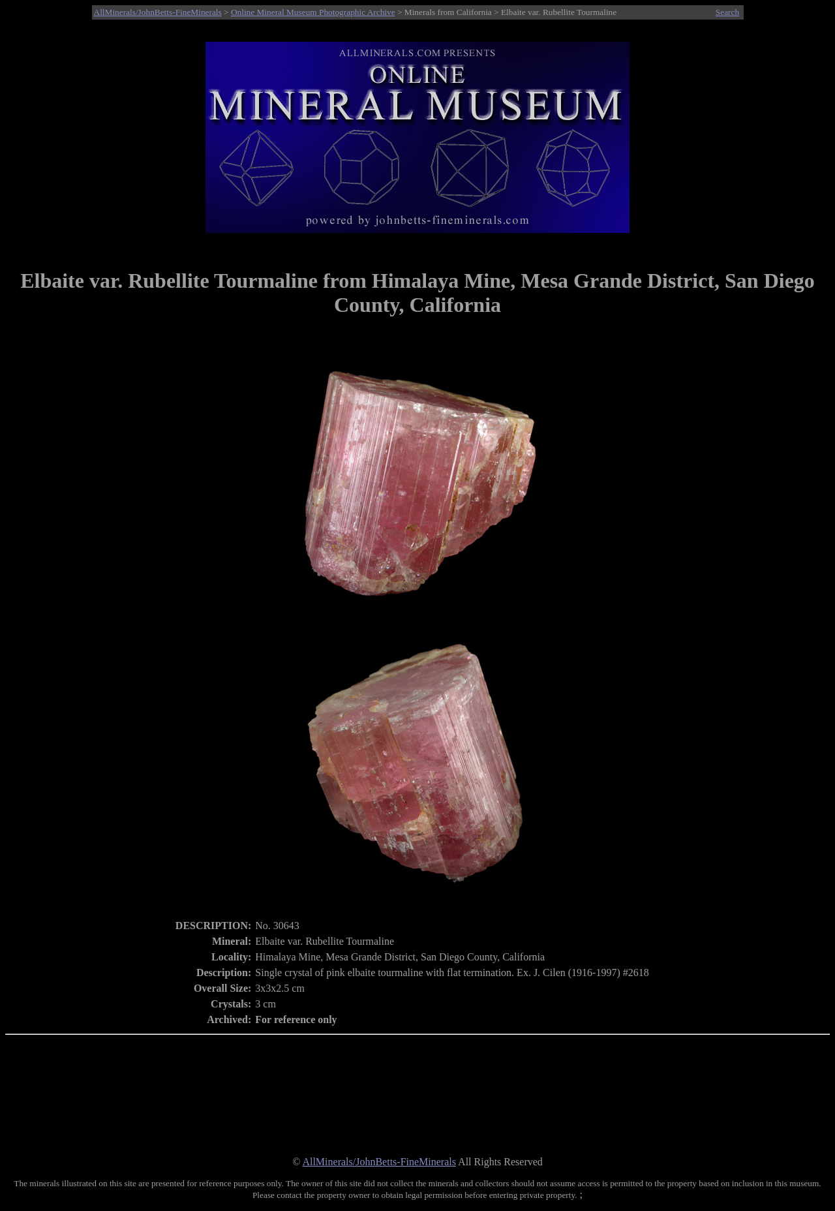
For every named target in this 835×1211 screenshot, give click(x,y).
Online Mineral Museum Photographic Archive (313, 12)
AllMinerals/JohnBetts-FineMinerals (158, 12)
